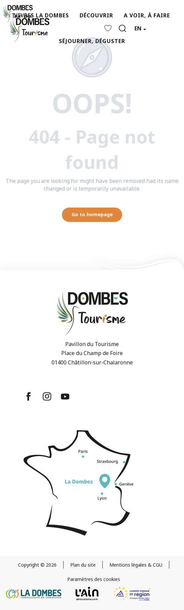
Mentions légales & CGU (135, 565)
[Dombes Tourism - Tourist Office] (18, 14)
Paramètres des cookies (93, 579)
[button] (122, 28)
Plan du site (83, 565)
